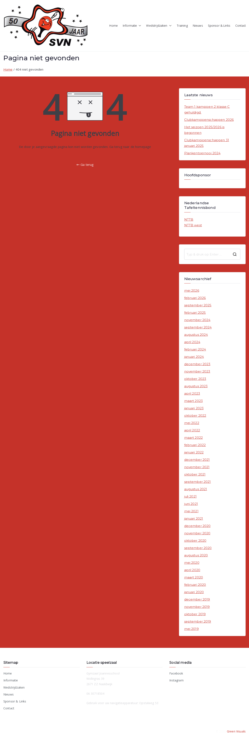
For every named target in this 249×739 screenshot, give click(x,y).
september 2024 (198, 327)
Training (182, 26)
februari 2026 (195, 298)
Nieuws (198, 26)
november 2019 (197, 607)
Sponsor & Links (219, 26)
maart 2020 (193, 577)
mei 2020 (191, 563)
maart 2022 (193, 438)
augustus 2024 (196, 335)
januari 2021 (193, 518)
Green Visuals (236, 731)
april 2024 (192, 342)
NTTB (188, 219)
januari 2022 (194, 452)
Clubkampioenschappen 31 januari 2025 (206, 143)
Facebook (176, 673)
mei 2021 (191, 511)
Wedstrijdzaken (158, 25)
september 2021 (197, 482)
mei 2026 (191, 290)
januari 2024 (194, 357)
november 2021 (197, 467)
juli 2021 (190, 496)
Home (113, 26)
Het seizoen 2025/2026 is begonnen (204, 130)
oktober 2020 (195, 541)
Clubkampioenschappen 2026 (209, 120)
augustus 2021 (195, 489)
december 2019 (197, 599)
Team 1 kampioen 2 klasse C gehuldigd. (207, 109)
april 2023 (192, 393)
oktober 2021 (195, 474)
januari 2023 (194, 408)
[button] (139, 25)
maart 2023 (193, 401)
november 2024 (197, 320)
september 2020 (198, 548)
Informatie (132, 25)
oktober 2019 (195, 614)
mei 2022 (191, 423)
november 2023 (197, 371)
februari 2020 (195, 585)
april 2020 (192, 570)
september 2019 (197, 621)
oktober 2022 (195, 416)
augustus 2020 (196, 555)
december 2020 (197, 526)
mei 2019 (191, 629)
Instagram (176, 680)
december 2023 (197, 364)
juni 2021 (191, 504)
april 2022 (192, 430)
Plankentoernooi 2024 (202, 153)
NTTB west (193, 225)
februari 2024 (195, 349)
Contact (240, 26)
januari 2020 (194, 592)
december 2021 (197, 460)
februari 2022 (195, 445)
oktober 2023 (195, 379)
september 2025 (198, 305)
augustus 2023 (196, 386)
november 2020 (197, 533)
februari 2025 (195, 313)
